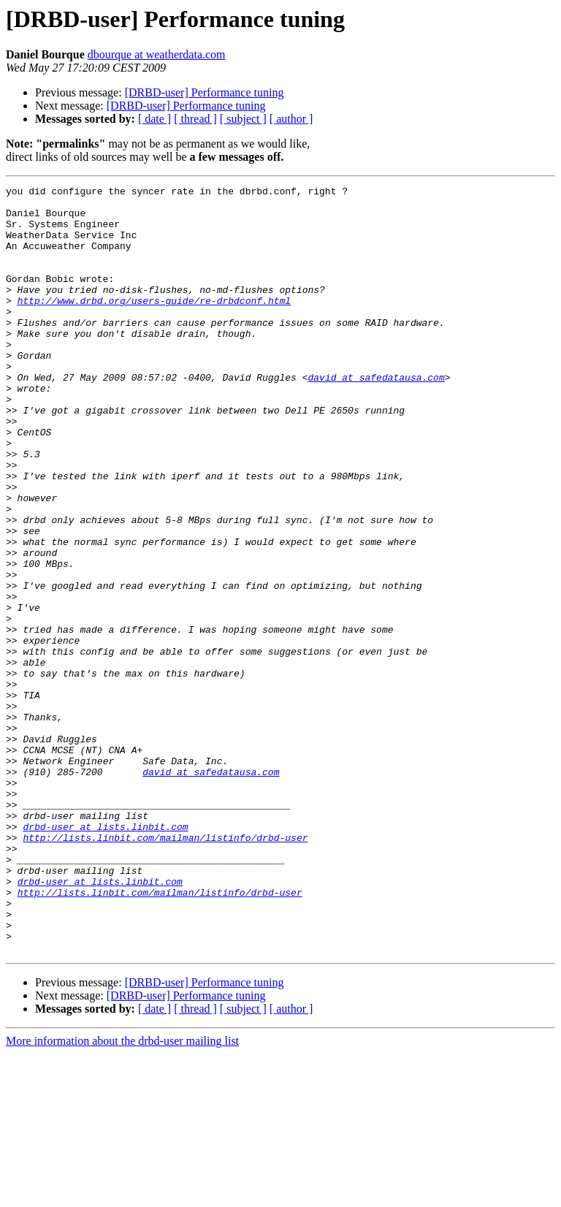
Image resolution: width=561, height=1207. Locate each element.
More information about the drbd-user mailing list (122, 1194)
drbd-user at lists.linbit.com (105, 955)
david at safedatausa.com (376, 416)
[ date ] (154, 119)
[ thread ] (195, 119)
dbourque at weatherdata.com (157, 54)
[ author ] (291, 119)
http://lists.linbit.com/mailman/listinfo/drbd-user (165, 968)
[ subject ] (243, 119)
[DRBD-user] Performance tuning (204, 92)
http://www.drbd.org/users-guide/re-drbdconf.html (154, 324)
